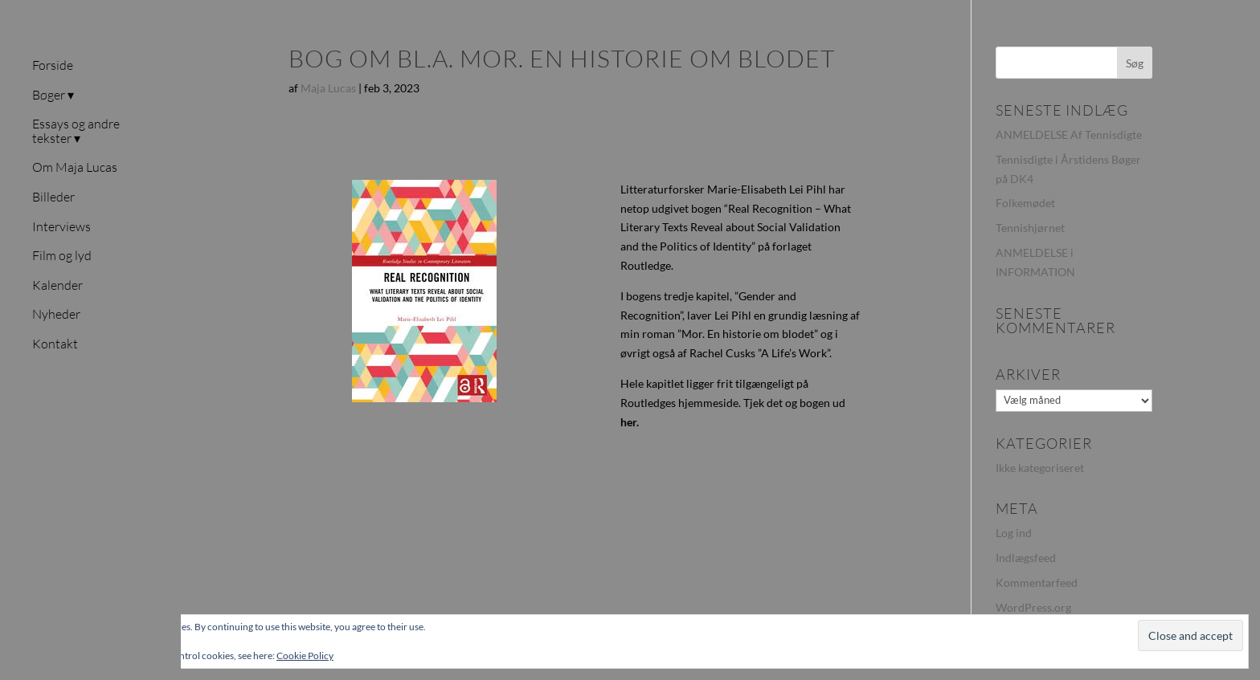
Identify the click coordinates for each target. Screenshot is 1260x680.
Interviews (61, 227)
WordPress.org (1033, 607)
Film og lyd (62, 256)
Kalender (57, 286)
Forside (52, 66)
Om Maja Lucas (74, 168)
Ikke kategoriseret (1040, 467)
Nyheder (56, 314)
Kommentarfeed (1037, 582)
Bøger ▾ (53, 95)
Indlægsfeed (1026, 557)
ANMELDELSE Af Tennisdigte (1069, 134)
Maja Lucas (328, 88)
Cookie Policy (304, 655)
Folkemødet (1025, 203)
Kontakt (55, 344)
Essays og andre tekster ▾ (76, 131)
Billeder (53, 197)
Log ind (1014, 533)
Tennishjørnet (1030, 227)
